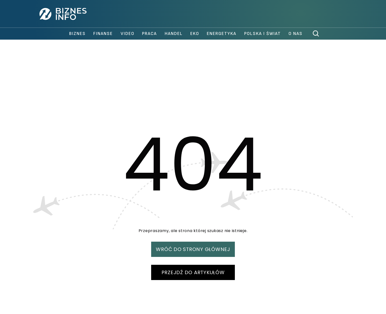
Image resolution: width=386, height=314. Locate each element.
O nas (296, 33)
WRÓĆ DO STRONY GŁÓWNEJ (193, 249)
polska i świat (262, 33)
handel (174, 33)
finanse (103, 33)
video (127, 33)
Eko (194, 33)
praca (149, 33)
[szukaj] (316, 33)
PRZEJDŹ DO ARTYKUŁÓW (193, 272)
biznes (77, 33)
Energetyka (221, 33)
